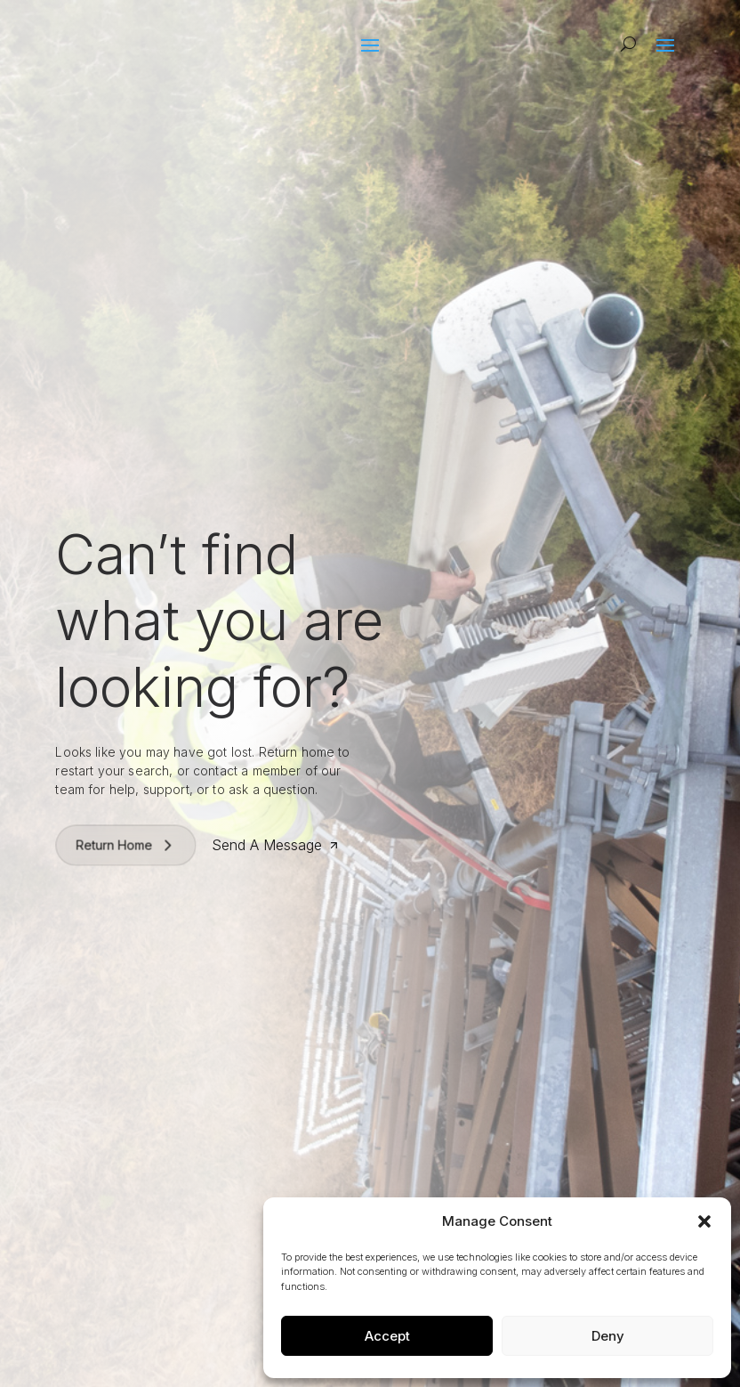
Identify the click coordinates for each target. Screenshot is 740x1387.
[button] (704, 1221)
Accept (387, 1335)
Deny (607, 1335)
